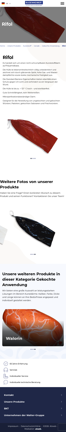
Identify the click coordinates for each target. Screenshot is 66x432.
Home (2, 46)
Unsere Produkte (14, 46)
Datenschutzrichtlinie (31, 426)
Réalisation (33, 429)
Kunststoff (27, 46)
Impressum (13, 426)
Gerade (36, 46)
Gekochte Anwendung (51, 46)
